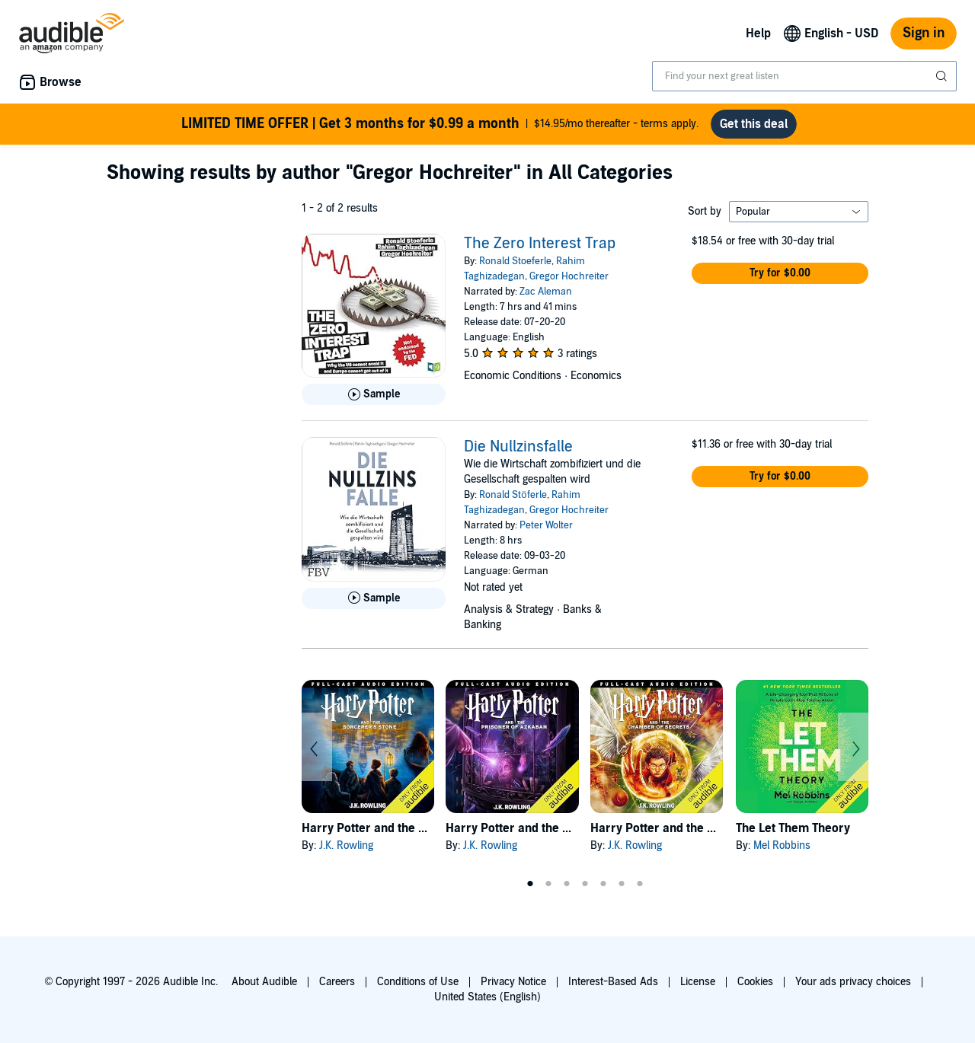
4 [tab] (585, 883)
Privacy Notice (513, 981)
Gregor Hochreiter (569, 276)
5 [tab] (603, 883)
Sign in (924, 33)
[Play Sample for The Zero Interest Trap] (374, 394)
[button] (780, 273)
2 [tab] (548, 883)
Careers (337, 981)
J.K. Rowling (346, 845)
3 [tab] (566, 883)
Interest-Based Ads (613, 981)
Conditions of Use (418, 981)
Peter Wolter (546, 525)
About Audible (264, 981)
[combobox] (804, 76)
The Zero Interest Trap (539, 243)
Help (758, 33)
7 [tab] (639, 883)
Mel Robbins (781, 845)
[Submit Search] (943, 76)
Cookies (755, 981)
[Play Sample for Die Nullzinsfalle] (374, 598)
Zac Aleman (545, 291)
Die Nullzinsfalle (518, 447)
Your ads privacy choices (853, 981)
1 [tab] (530, 883)
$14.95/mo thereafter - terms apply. (439, 124)
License (697, 981)
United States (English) (487, 996)
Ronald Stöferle (512, 495)
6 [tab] (621, 883)
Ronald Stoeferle (515, 261)
